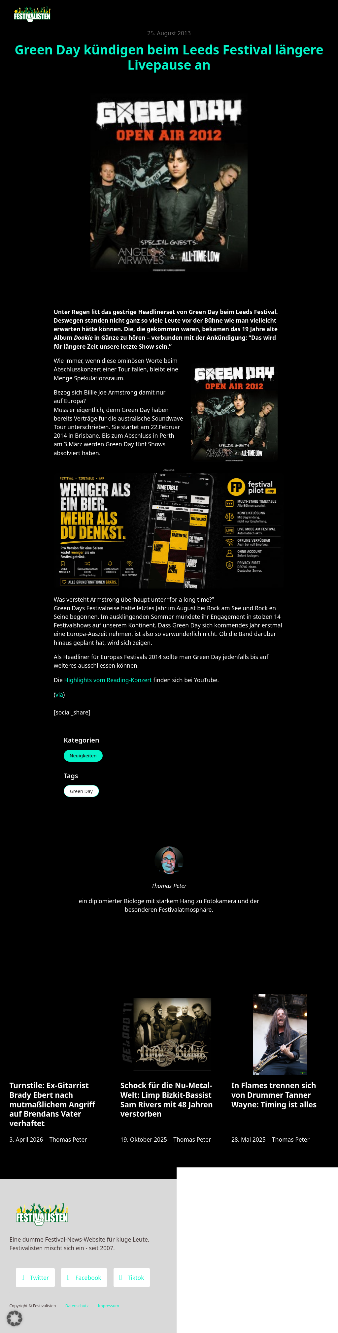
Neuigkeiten (83, 755)
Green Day (81, 791)
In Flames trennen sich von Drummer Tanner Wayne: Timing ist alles (274, 1095)
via (59, 694)
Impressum (108, 1306)
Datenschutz (76, 1306)
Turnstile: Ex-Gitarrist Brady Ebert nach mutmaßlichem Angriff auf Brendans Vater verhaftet (52, 1104)
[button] (14, 1318)
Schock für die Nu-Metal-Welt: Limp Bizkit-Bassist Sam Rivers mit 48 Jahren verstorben (166, 1099)
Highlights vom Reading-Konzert (108, 680)
